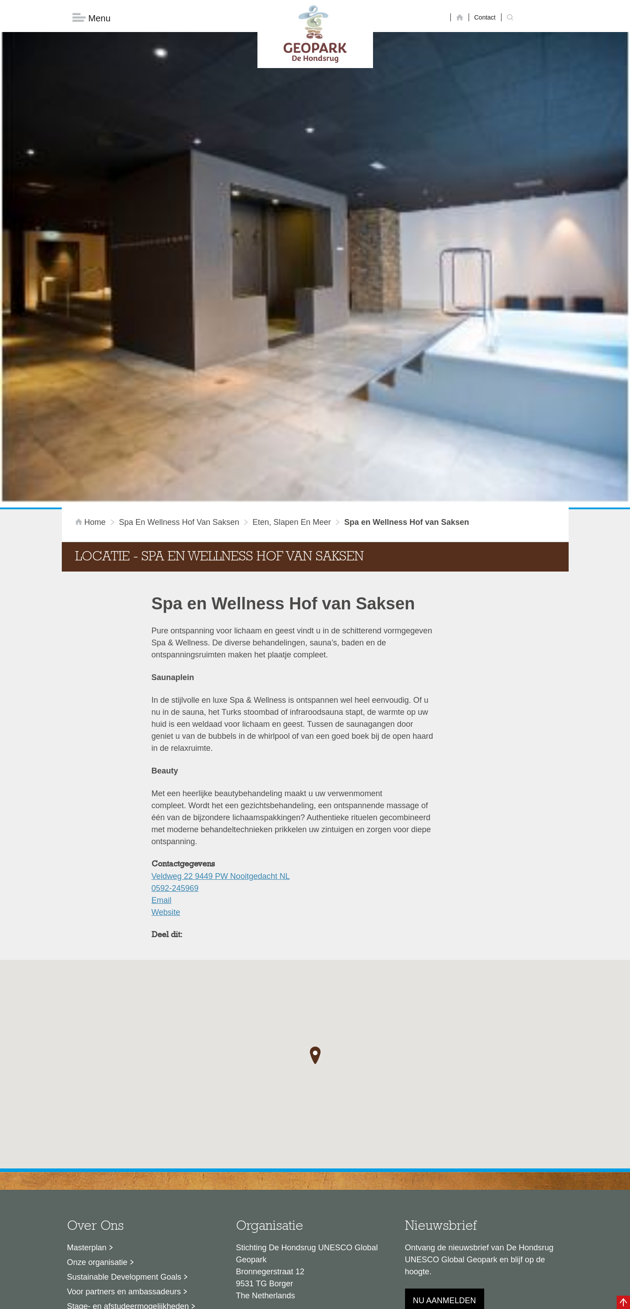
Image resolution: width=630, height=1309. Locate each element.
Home (91, 421)
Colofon (263, 1297)
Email (162, 799)
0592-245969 (175, 787)
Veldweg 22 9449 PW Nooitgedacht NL (221, 775)
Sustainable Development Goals (124, 1176)
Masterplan (87, 1147)
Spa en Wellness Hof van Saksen (179, 421)
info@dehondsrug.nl (272, 1227)
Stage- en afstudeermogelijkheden (128, 1205)
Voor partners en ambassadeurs (124, 1191)
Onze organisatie (97, 1161)
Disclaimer (230, 1297)
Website (166, 811)
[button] (315, 954)
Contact (485, 17)
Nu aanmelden (444, 1200)
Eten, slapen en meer (292, 421)
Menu (91, 18)
